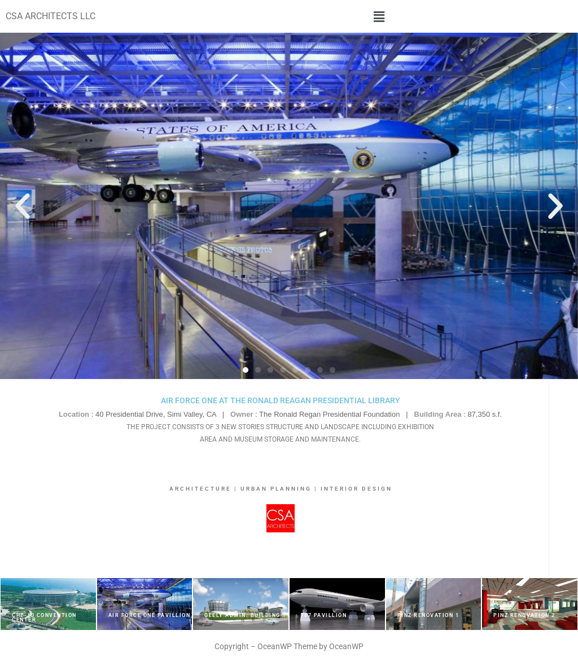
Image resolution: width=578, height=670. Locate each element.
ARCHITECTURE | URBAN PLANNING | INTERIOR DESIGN (280, 489)
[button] (379, 16)
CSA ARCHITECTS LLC (50, 16)
